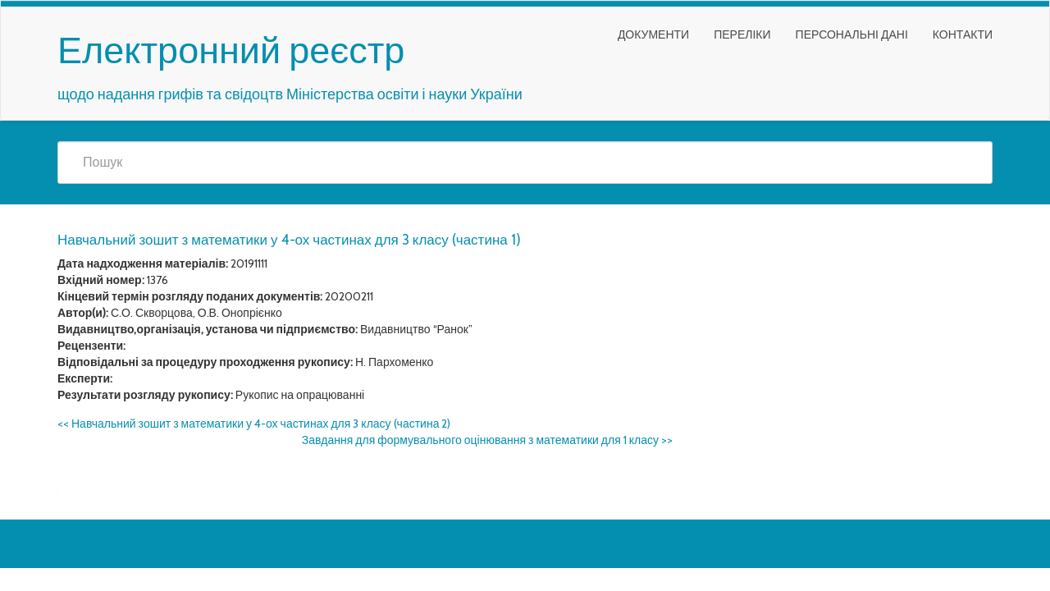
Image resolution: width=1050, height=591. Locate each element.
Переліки (742, 34)
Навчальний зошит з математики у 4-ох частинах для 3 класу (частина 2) (253, 423)
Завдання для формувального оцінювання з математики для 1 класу (487, 440)
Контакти (963, 34)
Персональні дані (852, 34)
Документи (653, 34)
